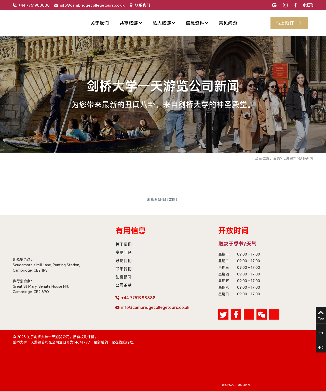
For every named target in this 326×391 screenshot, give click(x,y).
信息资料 (197, 23)
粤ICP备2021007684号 (236, 385)
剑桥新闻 (306, 158)
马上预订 (289, 23)
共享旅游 (130, 23)
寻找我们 (123, 260)
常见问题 (228, 23)
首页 (276, 158)
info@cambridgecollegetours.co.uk (89, 5)
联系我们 (139, 5)
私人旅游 (164, 23)
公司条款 (123, 285)
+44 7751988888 (31, 5)
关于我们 (99, 23)
